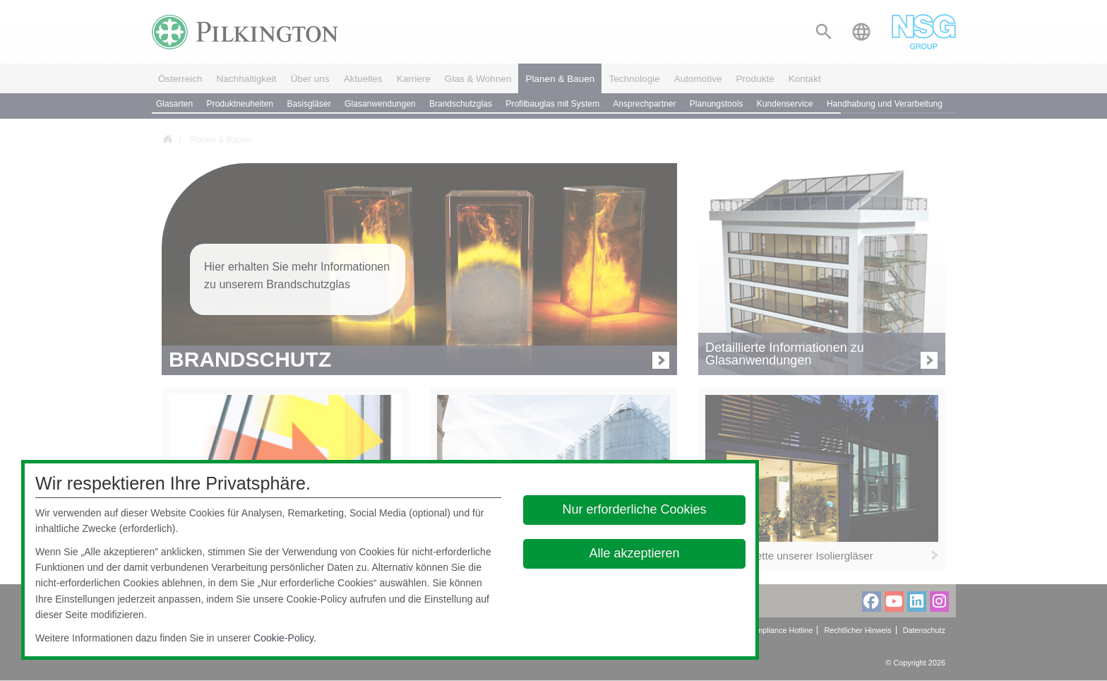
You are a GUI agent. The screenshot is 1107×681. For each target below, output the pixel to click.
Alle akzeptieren (635, 553)
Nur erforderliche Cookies (635, 509)
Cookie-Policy (283, 638)
